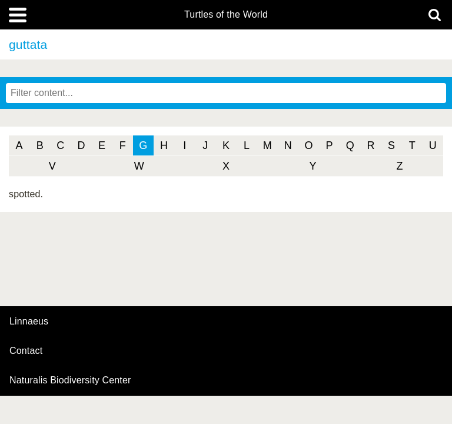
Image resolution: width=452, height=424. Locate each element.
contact (25, 351)
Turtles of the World (226, 14)
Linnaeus (28, 321)
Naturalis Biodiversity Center (70, 380)
